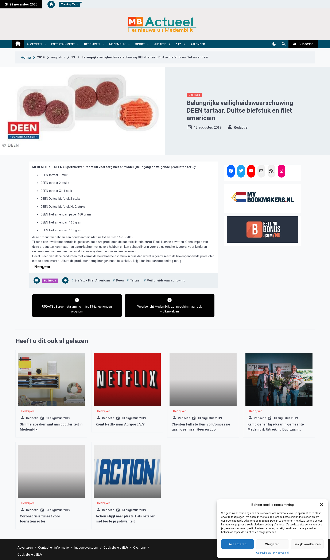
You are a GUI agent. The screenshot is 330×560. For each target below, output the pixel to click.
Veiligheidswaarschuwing (166, 280)
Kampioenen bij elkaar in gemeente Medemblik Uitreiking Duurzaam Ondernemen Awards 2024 (276, 429)
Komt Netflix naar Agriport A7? (120, 424)
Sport (140, 44)
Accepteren (237, 544)
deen (120, 280)
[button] (321, 505)
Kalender (197, 44)
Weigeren (272, 544)
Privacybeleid (281, 552)
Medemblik (117, 44)
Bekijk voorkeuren (307, 544)
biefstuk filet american (92, 280)
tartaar (135, 280)
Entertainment (63, 44)
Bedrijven (92, 44)
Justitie (160, 44)
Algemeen (34, 44)
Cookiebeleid (263, 552)
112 (178, 44)
